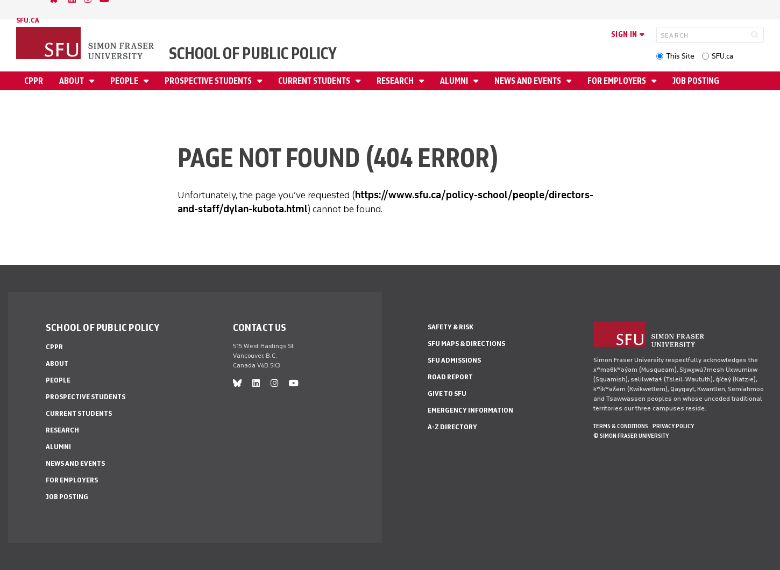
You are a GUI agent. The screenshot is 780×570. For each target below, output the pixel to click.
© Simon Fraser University (631, 435)
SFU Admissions (454, 360)
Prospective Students (209, 81)
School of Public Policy (253, 53)
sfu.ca (27, 20)
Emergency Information (470, 410)
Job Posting (695, 81)
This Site (680, 56)
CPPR (33, 81)
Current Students (315, 81)
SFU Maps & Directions (466, 343)
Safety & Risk (450, 326)
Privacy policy (673, 426)
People (125, 81)
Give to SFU (447, 393)
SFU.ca (722, 56)
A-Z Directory (452, 426)
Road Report (450, 376)
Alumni (455, 81)
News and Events (528, 81)
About (72, 81)
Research (396, 81)
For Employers (617, 81)
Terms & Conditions (620, 426)
